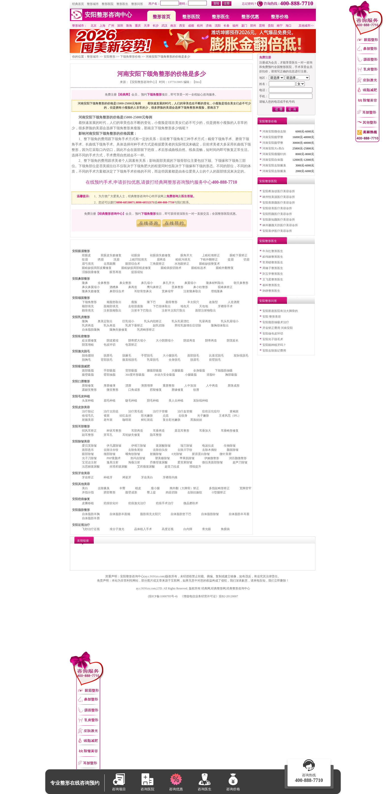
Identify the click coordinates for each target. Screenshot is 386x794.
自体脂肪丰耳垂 (239, 514)
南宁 (280, 25)
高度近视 (168, 529)
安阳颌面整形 (81, 298)
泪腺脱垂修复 (91, 272)
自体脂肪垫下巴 (181, 514)
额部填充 (88, 306)
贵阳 (271, 25)
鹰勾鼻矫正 (154, 287)
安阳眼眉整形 (81, 251)
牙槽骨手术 (225, 306)
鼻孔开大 (169, 283)
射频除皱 (156, 454)
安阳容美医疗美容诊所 (277, 208)
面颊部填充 (111, 306)
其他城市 (304, 25)
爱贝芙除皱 (89, 445)
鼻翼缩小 (190, 283)
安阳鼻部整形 (81, 278)
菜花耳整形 (182, 430)
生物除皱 (230, 445)
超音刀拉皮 (172, 466)
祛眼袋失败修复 (160, 255)
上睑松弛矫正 (211, 255)
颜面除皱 (233, 450)
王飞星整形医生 (272, 279)
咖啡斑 (126, 419)
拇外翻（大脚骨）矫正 (184, 488)
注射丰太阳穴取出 (173, 310)
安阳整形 (109, 56)
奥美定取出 (105, 321)
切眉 (246, 259)
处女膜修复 (89, 340)
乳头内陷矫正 (153, 321)
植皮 (138, 488)
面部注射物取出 (205, 310)
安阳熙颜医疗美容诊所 (277, 214)
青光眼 (206, 529)
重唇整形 (169, 385)
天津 (147, 25)
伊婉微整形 (211, 458)
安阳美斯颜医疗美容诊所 (278, 202)
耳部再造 (137, 430)
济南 (209, 25)
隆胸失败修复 (118, 329)
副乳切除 (159, 325)
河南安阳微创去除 (274, 131)
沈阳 (218, 25)
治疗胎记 (88, 411)
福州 (235, 25)
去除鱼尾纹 (135, 450)
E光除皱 (177, 454)
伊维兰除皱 (138, 445)
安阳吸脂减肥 (81, 366)
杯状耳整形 (114, 430)
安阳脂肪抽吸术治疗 (275, 322)
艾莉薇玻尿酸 (146, 466)
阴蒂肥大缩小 (137, 340)
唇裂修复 (88, 385)
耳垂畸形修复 (230, 430)
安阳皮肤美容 (81, 407)
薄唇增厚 (147, 385)
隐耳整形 (156, 435)
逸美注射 (112, 462)
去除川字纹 (184, 450)
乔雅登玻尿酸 (159, 462)
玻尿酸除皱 (163, 445)
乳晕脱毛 (153, 359)
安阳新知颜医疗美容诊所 (278, 219)
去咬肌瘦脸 (135, 306)
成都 (191, 25)
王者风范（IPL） (230, 415)
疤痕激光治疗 (137, 503)
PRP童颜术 (114, 458)
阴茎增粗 (88, 344)
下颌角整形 (89, 302)
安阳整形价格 (268, 121)
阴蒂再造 (211, 340)
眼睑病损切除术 (171, 268)
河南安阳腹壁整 (272, 137)
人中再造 (212, 385)
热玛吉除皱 (137, 458)
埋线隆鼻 (217, 291)
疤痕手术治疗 (165, 503)
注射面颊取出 (112, 310)
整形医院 (107, 4)
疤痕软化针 (111, 503)
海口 (288, 25)
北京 (93, 25)
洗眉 (116, 259)
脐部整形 (109, 492)
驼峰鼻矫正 (225, 287)
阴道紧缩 (112, 340)
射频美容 (88, 419)
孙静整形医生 (271, 290)
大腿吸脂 (177, 370)
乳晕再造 (205, 321)
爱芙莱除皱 (184, 462)
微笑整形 (112, 389)
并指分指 (88, 492)
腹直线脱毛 (129, 359)
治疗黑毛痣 (135, 411)
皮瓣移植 (88, 503)
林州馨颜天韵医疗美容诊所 (280, 225)
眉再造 (161, 259)
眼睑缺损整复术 (209, 263)
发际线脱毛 (241, 355)
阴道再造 (189, 340)
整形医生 (122, 4)
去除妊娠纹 (194, 492)
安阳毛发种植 (81, 396)
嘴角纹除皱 (132, 454)
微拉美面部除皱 (212, 462)
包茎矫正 (131, 344)
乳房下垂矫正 (134, 325)
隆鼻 (85, 283)
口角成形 (134, 389)
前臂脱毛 (215, 359)
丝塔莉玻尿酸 (118, 466)
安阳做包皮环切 (272, 333)
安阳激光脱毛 (81, 351)
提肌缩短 (137, 272)
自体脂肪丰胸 (91, 514)
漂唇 (128, 385)
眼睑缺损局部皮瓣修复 (97, 268)
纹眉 (85, 259)
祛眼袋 (135, 255)
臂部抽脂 (109, 374)
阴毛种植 (153, 400)
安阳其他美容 (81, 484)
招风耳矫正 (89, 430)
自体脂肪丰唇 (91, 518)
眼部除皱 (88, 454)
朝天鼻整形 (241, 283)
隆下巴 (151, 302)
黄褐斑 (234, 411)
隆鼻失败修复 (91, 291)
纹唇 (196, 389)
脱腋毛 (126, 355)
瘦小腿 (155, 488)
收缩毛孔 (88, 415)
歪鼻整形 (177, 287)
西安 (182, 25)
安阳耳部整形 (81, 426)
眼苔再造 (115, 272)
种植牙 (108, 477)
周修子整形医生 (272, 268)
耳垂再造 (159, 430)
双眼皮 (86, 255)
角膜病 (225, 529)
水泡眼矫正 (182, 263)
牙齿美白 (147, 477)
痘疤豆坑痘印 (211, 411)
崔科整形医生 (271, 285)
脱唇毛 (108, 355)
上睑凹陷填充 (138, 259)
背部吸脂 (131, 370)
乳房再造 (88, 325)
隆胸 (85, 321)
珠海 (129, 25)
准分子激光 (117, 529)
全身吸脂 (199, 370)
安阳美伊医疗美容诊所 (277, 231)
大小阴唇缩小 (165, 340)
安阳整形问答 (268, 301)
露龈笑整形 (89, 389)
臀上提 (151, 492)
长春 (226, 25)
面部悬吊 (88, 450)
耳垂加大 (205, 430)
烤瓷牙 (126, 477)
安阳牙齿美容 (81, 473)
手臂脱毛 (147, 355)
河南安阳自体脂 (272, 160)
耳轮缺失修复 (131, 435)
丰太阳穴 (193, 302)
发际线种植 (200, 400)
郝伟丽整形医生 (272, 257)
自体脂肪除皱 (210, 514)
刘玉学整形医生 (272, 273)
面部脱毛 (193, 355)
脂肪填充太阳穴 (150, 514)
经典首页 (78, 4)
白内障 (187, 529)
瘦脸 (134, 302)
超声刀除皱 (240, 462)
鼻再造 (132, 287)
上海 (102, 25)
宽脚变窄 (245, 488)
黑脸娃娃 (196, 419)
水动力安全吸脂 (164, 374)
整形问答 (137, 4)
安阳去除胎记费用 (274, 350)
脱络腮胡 (88, 355)
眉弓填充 (88, 263)
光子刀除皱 (89, 458)
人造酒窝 (234, 302)
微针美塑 (225, 454)
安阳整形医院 (268, 181)
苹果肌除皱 (187, 458)
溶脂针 (211, 374)
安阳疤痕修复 (81, 499)
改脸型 (213, 302)
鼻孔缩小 (147, 283)
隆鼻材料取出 (215, 283)
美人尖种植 (176, 400)
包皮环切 (109, 344)
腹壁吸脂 (88, 374)
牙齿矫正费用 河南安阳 (277, 328)
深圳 (120, 25)
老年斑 (108, 419)
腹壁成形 (131, 492)
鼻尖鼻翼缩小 (91, 287)
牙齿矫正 (88, 477)
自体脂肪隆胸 (91, 329)
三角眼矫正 (157, 263)
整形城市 (93, 4)
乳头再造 (109, 325)
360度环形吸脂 (135, 374)
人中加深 (190, 385)
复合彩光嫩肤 (171, 419)
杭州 (200, 25)
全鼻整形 (104, 283)
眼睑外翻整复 (225, 268)
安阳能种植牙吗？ (274, 345)
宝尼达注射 (89, 462)
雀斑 (107, 415)
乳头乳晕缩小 (230, 321)
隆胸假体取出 (220, 325)
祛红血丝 (125, 415)
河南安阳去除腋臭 (274, 165)
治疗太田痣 (111, 411)
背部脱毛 (107, 359)
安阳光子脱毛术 (272, 339)
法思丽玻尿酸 (91, 466)
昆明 (262, 25)
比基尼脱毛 (216, 355)
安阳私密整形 (81, 336)
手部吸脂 (109, 370)
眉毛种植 (109, 400)
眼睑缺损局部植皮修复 (136, 268)
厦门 (244, 25)
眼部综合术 (132, 263)
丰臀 (122, 488)
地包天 (184, 306)
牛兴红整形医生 (272, 251)
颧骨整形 (171, 302)
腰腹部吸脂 (154, 370)
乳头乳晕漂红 (180, 321)
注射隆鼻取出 (192, 291)
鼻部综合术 (117, 291)
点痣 (166, 415)
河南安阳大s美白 (273, 148)
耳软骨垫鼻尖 (143, 291)
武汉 (164, 25)
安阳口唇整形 (81, 381)
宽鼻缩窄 (168, 291)
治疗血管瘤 (184, 411)
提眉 (231, 259)
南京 (173, 25)
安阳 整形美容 (271, 316)
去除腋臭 (104, 488)
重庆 (138, 25)
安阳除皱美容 (81, 441)
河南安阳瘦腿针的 (274, 154)
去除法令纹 (111, 450)
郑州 (253, 25)
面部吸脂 (88, 370)
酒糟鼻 (114, 287)
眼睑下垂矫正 (238, 255)
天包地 (203, 306)
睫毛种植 (131, 400)
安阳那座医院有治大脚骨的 (280, 311)
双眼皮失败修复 (111, 255)
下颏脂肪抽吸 (224, 370)
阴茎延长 (233, 340)
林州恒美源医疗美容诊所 (278, 197)
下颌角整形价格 (130, 56)
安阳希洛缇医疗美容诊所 (278, 191)
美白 (85, 488)
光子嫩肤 (203, 415)
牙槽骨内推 (170, 477)
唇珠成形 (234, 385)
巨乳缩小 (128, 321)
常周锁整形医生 (272, 262)
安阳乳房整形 (81, 317)
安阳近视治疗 (81, 525)
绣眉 (101, 259)
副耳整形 (88, 435)
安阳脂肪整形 (81, 510)
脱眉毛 (194, 359)
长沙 (156, 25)
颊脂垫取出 (114, 302)
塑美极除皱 (162, 458)
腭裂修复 (156, 389)
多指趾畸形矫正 (219, 488)
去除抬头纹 (160, 450)
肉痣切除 (171, 492)
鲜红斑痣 (147, 419)
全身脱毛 (174, 359)
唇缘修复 (177, 389)
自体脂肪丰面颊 (120, 514)
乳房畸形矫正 (146, 329)
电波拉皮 (208, 445)
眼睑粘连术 (198, 268)
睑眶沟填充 (183, 259)
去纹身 (182, 415)
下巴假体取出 (162, 306)
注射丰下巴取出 (141, 310)
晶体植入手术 (143, 529)
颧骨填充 (88, 310)
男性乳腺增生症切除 (188, 325)
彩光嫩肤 (147, 415)
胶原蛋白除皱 (201, 454)
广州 (111, 25)
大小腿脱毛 (170, 355)
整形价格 (280, 16)
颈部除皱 (109, 454)
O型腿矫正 (219, 492)
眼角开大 (186, 255)
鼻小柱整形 (200, 287)
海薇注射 (134, 462)
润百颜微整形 (238, 458)
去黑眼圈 (109, 263)
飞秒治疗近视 (91, 529)
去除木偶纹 (209, 450)
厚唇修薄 (109, 385)
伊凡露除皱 (114, 445)
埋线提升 (195, 466)
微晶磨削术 (190, 503)
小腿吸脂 (191, 374)
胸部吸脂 (231, 374)
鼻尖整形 (125, 283)
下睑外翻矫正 (209, 259)
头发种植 (88, 400)
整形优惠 (250, 16)
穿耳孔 (108, 435)
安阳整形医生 (268, 241)
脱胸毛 (86, 359)
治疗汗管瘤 (160, 411)
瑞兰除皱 (186, 445)
